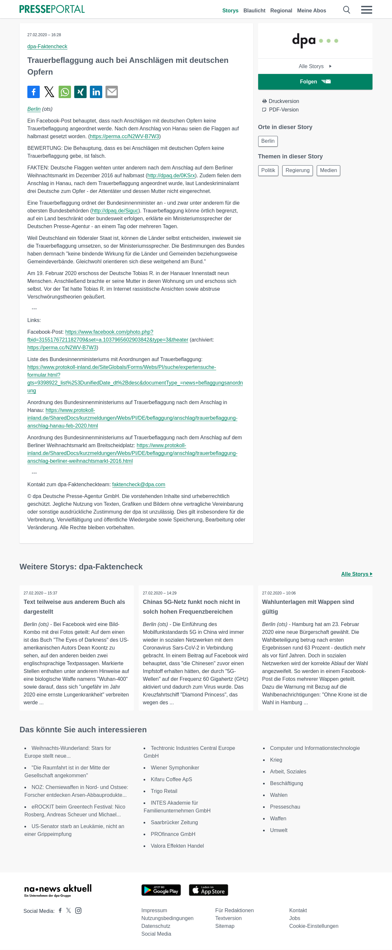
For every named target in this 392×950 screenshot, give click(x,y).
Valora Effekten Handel (177, 846)
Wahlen (279, 795)
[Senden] (111, 92)
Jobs (294, 918)
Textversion (228, 918)
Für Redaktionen (234, 910)
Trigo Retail (164, 791)
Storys (230, 10)
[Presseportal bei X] (66, 911)
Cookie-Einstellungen (313, 926)
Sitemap (224, 926)
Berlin (34, 109)
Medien (333, 172)
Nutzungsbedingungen (167, 918)
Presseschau (285, 807)
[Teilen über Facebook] (33, 92)
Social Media (156, 934)
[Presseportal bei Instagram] (76, 910)
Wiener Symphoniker (175, 768)
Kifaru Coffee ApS (171, 779)
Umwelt (278, 830)
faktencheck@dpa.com (138, 484)
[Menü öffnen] (366, 9)
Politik (269, 172)
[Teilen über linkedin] (96, 92)
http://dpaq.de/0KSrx (171, 175)
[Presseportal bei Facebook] (58, 911)
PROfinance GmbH (173, 834)
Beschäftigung (286, 783)
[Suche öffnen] (347, 9)
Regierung (300, 172)
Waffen (278, 819)
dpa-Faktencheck (47, 46)
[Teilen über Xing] (80, 92)
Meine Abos (311, 10)
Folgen (315, 81)
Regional (281, 10)
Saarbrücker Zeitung (174, 823)
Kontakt (298, 910)
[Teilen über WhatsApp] (65, 92)
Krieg (276, 760)
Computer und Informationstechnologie (315, 748)
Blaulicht (255, 10)
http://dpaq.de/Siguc (115, 210)
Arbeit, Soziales (288, 772)
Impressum (154, 910)
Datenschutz (155, 926)
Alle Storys (315, 66)
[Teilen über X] (49, 92)
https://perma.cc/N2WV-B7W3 (124, 136)
